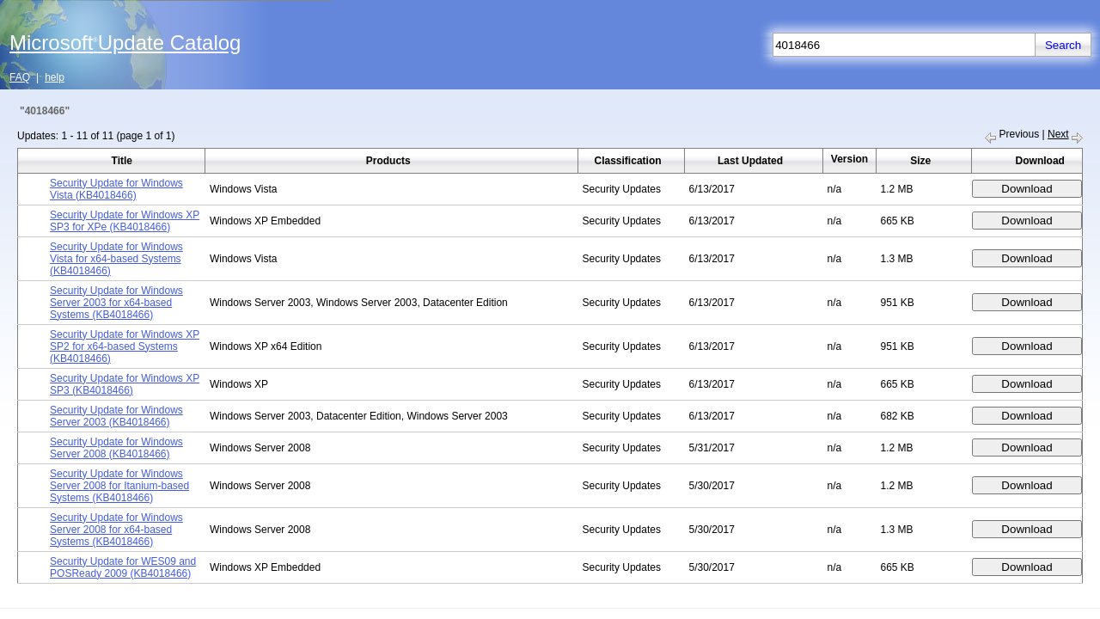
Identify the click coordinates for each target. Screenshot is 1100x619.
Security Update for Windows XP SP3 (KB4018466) (124, 384)
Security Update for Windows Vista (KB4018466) (116, 189)
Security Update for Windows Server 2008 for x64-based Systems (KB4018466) (116, 530)
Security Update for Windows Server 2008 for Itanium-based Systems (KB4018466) (119, 486)
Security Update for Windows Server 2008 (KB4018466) (116, 448)
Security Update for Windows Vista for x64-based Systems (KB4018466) (116, 259)
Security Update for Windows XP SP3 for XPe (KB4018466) (124, 221)
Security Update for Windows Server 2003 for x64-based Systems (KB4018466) (116, 303)
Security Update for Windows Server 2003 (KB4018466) (116, 416)
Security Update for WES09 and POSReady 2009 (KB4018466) (123, 567)
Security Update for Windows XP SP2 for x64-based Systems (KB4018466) (124, 346)
